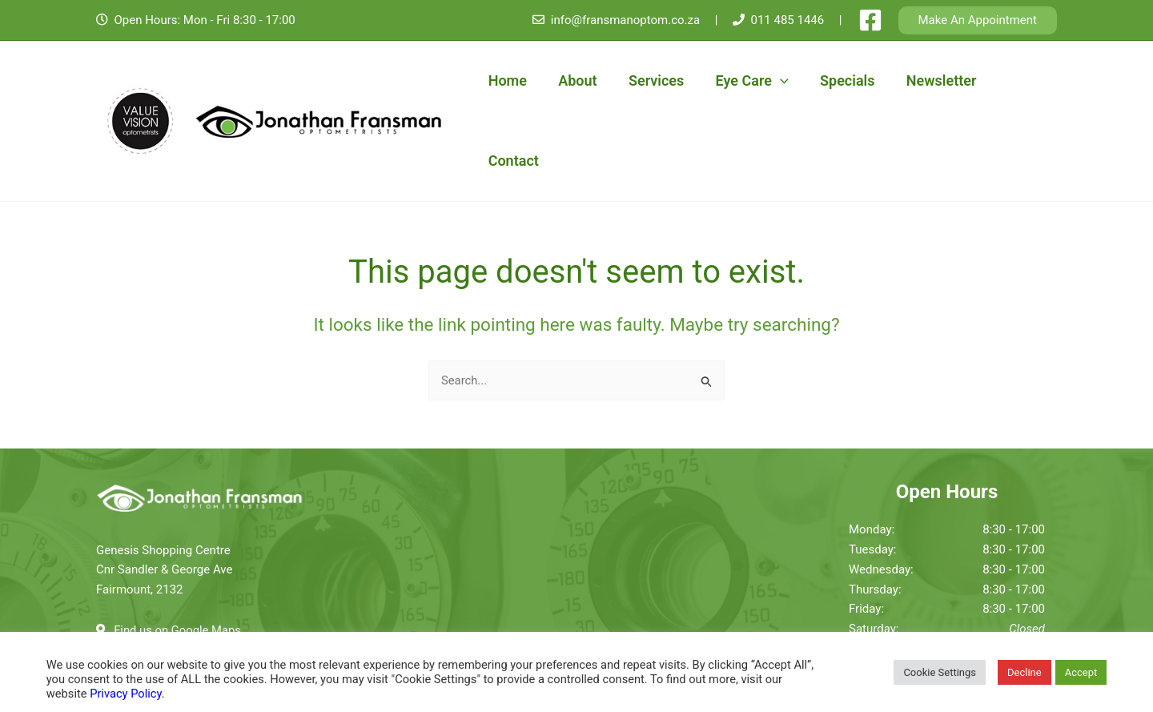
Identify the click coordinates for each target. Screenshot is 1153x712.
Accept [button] (1081, 672)
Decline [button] (1024, 672)
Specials (837, 80)
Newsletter (928, 80)
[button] (978, 20)
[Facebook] (870, 20)
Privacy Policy (125, 693)
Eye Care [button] (744, 81)
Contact (1017, 80)
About (575, 80)
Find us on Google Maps (178, 550)
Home (507, 80)
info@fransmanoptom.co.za (625, 20)
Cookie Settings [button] (939, 672)
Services (650, 80)
